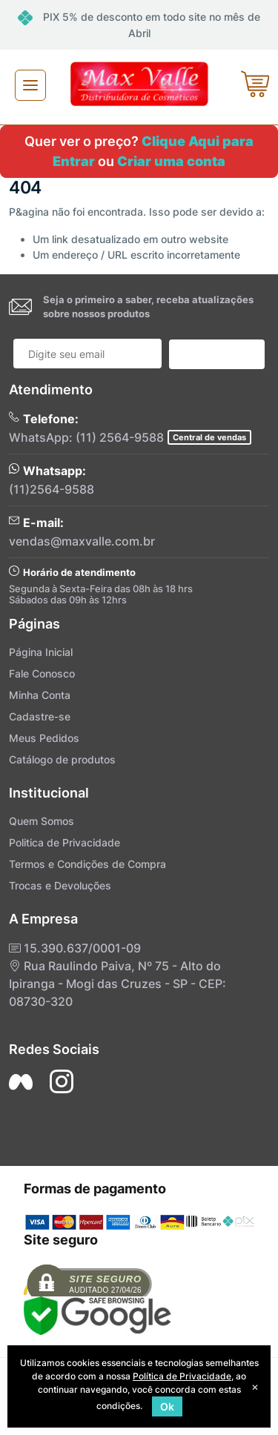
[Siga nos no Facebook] (21, 1081)
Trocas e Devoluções (60, 885)
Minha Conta (39, 695)
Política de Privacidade (182, 1376)
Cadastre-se (39, 716)
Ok (167, 1406)
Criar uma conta (171, 161)
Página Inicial (41, 652)
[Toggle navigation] (30, 85)
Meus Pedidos (44, 738)
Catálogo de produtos (62, 759)
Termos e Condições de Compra (87, 864)
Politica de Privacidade (64, 842)
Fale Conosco (42, 673)
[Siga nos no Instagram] (61, 1081)
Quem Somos (41, 821)
